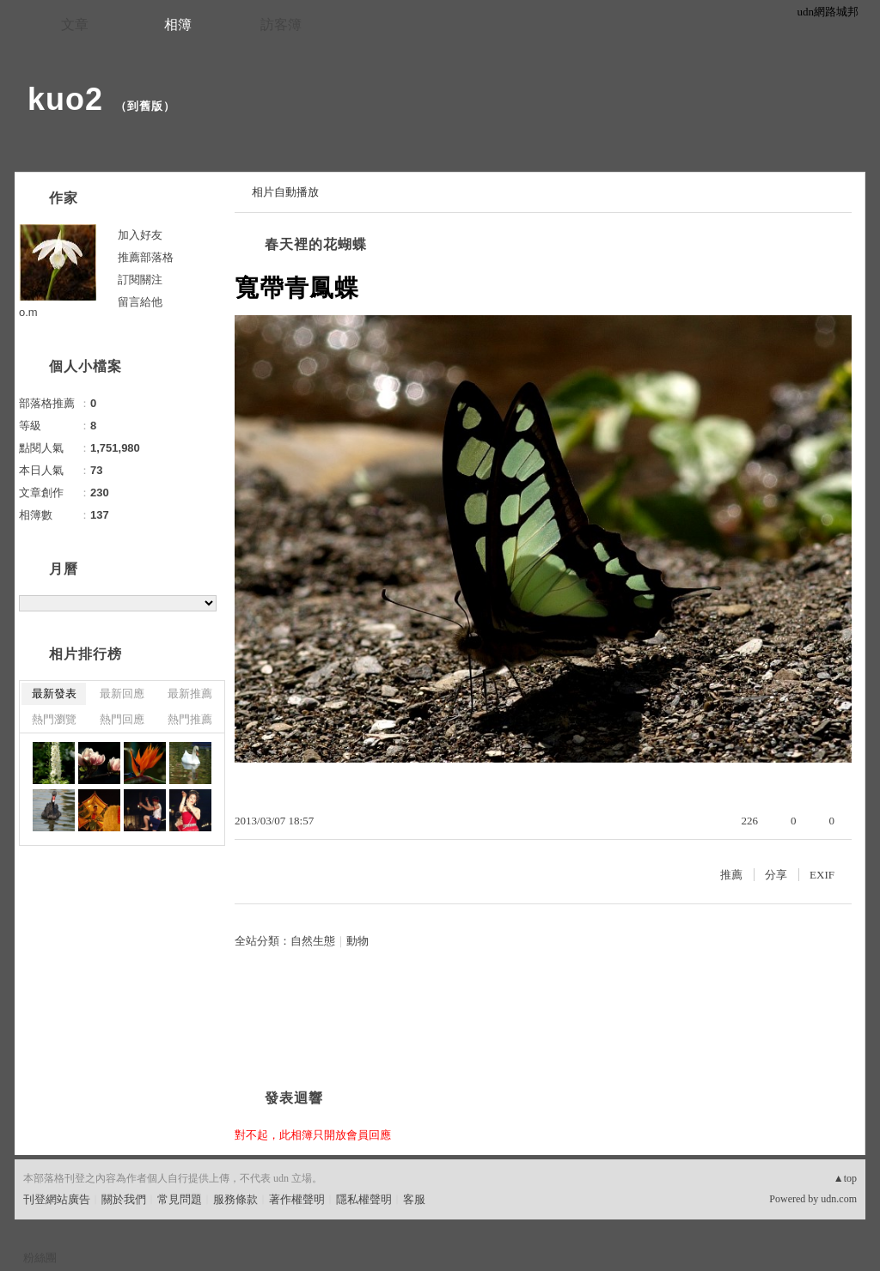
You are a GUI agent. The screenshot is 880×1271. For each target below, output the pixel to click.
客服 (414, 1199)
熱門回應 (122, 719)
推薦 (731, 874)
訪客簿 (281, 24)
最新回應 (122, 693)
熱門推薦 (190, 719)
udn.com (839, 1199)
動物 (357, 940)
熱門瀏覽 (54, 719)
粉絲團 (40, 1257)
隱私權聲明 (364, 1199)
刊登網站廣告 (56, 1199)
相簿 (178, 24)
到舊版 (145, 106)
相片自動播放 (285, 191)
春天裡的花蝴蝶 (316, 244)
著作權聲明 (297, 1199)
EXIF (822, 874)
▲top (845, 1178)
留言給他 (140, 301)
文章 (75, 24)
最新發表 (54, 693)
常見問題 (179, 1199)
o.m (28, 312)
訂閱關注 (140, 279)
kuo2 (65, 99)
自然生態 (312, 940)
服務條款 (235, 1199)
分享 (776, 874)
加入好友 (140, 234)
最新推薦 (190, 693)
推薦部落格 (146, 257)
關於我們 (123, 1199)
